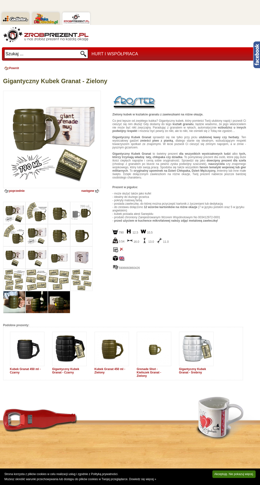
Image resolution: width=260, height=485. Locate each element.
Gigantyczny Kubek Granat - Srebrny (192, 370)
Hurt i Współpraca (115, 53)
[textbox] (42, 54)
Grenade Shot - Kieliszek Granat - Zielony (149, 372)
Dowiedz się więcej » (142, 479)
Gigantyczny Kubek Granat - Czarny (65, 370)
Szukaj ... (15, 53)
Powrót (11, 68)
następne (90, 191)
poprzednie (14, 191)
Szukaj (83, 55)
